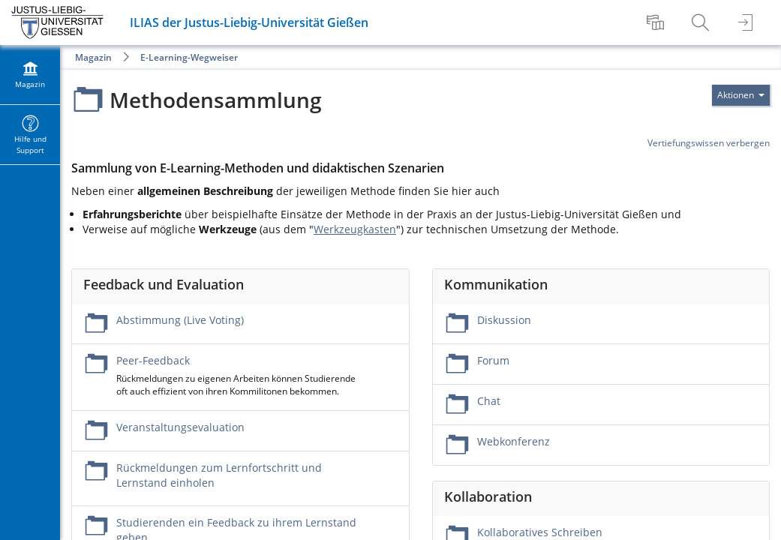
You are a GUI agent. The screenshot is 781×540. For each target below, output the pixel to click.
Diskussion (504, 320)
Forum (493, 360)
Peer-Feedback (153, 360)
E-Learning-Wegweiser (189, 57)
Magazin (93, 57)
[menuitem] (657, 22)
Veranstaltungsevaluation (180, 427)
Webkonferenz (513, 441)
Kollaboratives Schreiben (539, 532)
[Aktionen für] (741, 95)
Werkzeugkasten (355, 229)
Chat (488, 401)
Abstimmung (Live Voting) (180, 320)
